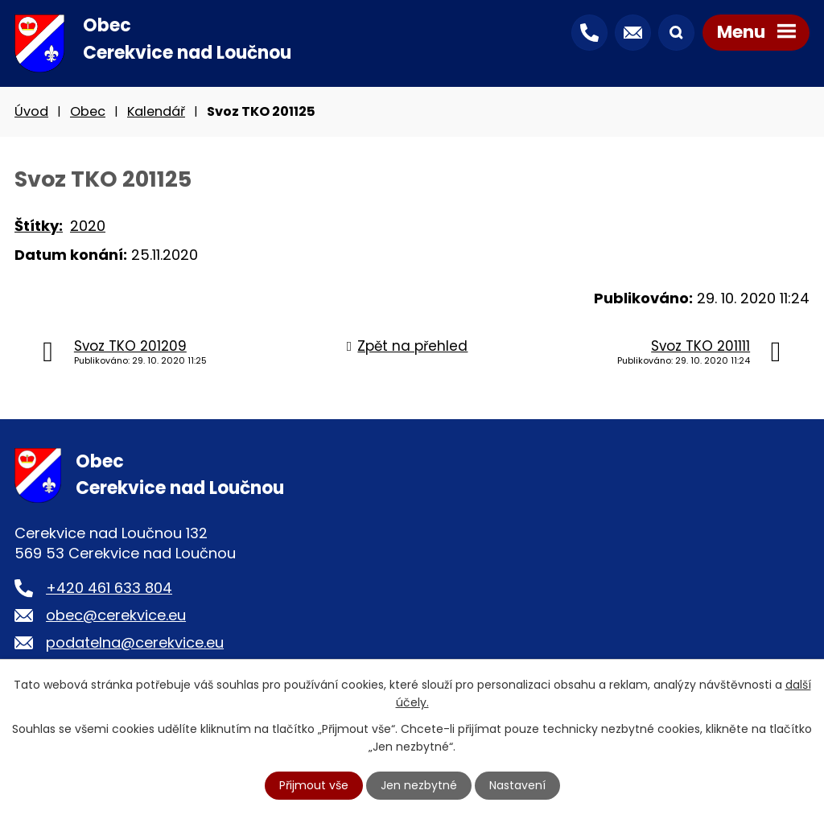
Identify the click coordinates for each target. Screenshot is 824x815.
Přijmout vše (313, 785)
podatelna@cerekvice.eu (135, 642)
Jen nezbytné (419, 785)
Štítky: (38, 226)
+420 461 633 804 (109, 588)
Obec (87, 111)
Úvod (31, 111)
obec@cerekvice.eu (116, 615)
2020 (87, 226)
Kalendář (156, 111)
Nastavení (517, 785)
